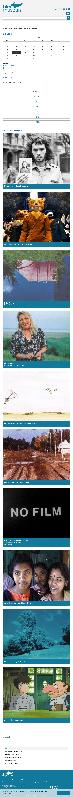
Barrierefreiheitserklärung (12, 782)
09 (42, 46)
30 (16, 43)
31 (25, 43)
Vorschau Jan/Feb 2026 (12, 755)
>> (69, 38)
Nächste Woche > (65, 88)
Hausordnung (32, 782)
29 (7, 43)
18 (63, 49)
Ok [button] (64, 793)
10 (51, 46)
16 (42, 49)
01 (34, 43)
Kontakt (46, 782)
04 (63, 43)
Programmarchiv (10, 760)
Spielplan (8, 749)
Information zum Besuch (13, 763)
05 (7, 46)
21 (25, 52)
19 (7, 52)
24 (51, 52)
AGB (2, 782)
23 (42, 52)
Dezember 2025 (8, 66)
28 (25, 55)
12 (7, 49)
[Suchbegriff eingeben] (35, 18)
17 (51, 49)
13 (16, 49)
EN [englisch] (56, 9)
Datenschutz (24, 782)
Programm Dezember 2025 (13, 752)
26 (7, 55)
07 (25, 46)
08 (34, 46)
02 (42, 43)
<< (4, 38)
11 (63, 46)
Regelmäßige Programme (13, 758)
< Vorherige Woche (7, 88)
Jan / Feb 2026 (8, 68)
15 (34, 49)
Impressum (40, 782)
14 (25, 49)
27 (16, 55)
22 (34, 52)
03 (51, 43)
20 (16, 52)
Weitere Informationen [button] (10, 794)
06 (16, 46)
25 (63, 52)
